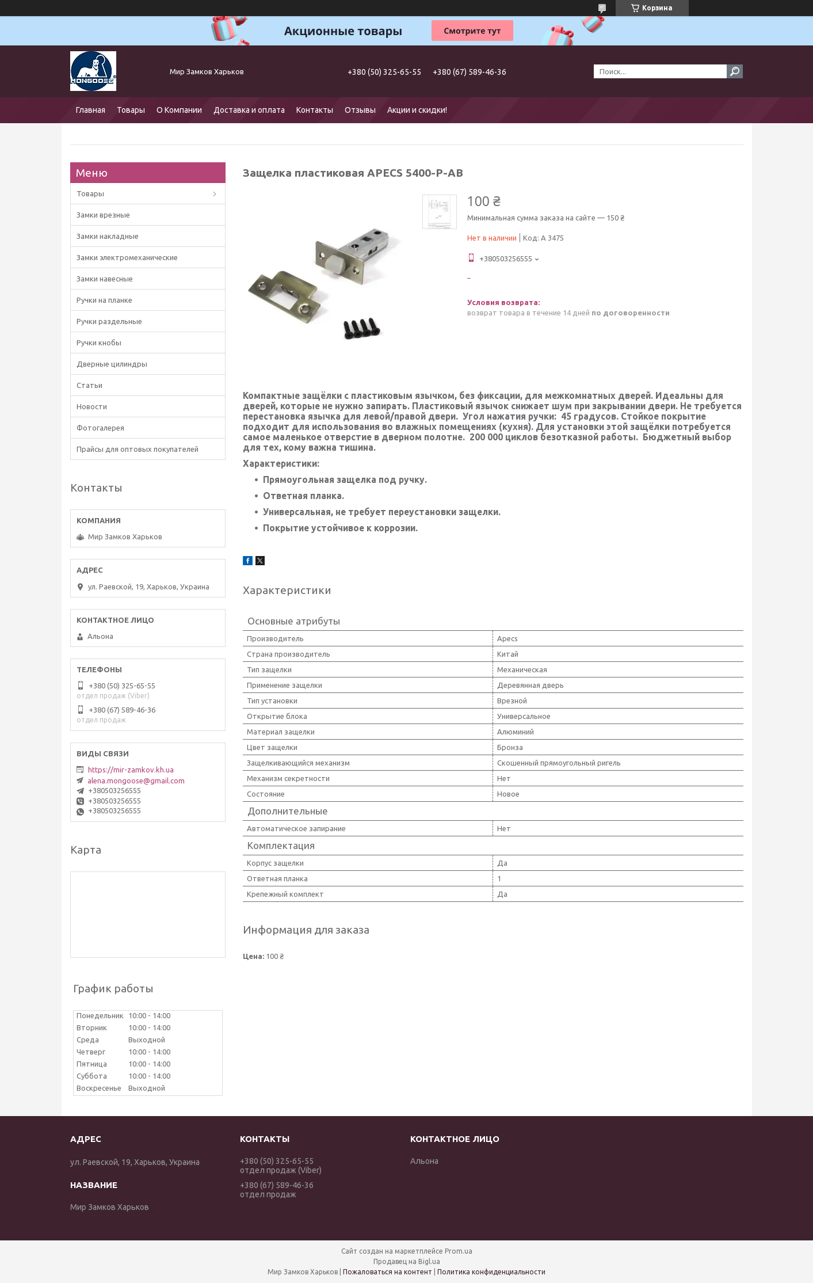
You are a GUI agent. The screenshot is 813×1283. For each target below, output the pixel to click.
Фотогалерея (100, 428)
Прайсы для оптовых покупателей (138, 449)
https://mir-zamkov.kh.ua (131, 770)
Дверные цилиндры (112, 364)
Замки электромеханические (127, 257)
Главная (90, 110)
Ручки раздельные (109, 321)
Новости (92, 406)
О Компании (179, 110)
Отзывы (360, 110)
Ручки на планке (104, 300)
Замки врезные (103, 215)
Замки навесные (105, 279)
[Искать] (735, 71)
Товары (131, 110)
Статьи (89, 385)
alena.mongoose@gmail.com (136, 780)
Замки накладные (108, 236)
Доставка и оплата (249, 110)
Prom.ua (458, 1251)
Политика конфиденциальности (491, 1272)
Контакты (314, 110)
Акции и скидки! (417, 110)
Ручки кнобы (99, 342)
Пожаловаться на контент (387, 1272)
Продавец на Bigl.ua (406, 1261)
